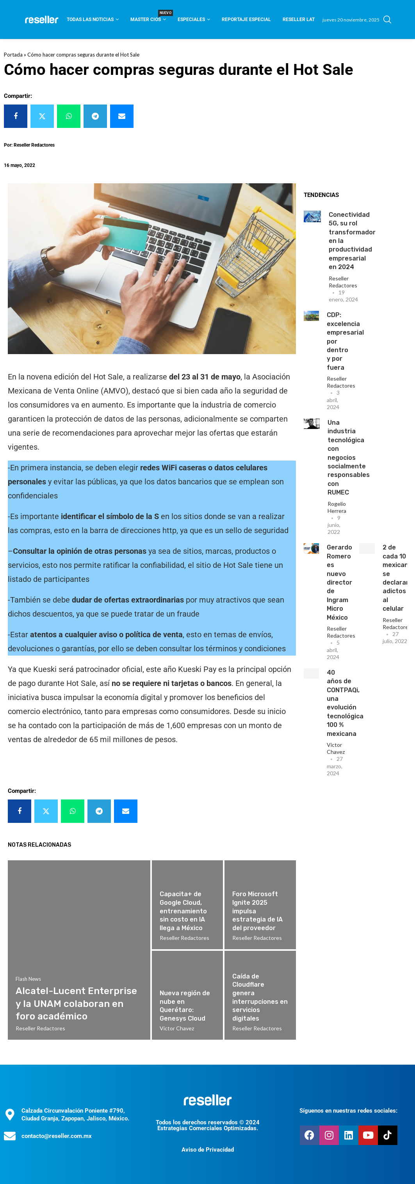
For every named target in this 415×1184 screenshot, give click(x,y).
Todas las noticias (90, 19)
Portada (13, 54)
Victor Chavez (336, 748)
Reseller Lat (299, 19)
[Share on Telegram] (95, 116)
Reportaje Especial (246, 19)
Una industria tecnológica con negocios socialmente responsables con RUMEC (349, 457)
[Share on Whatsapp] (68, 116)
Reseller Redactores (343, 282)
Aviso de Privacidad (208, 1149)
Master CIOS (148, 17)
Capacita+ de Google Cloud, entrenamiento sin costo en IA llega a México (183, 910)
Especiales (191, 19)
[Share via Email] (122, 116)
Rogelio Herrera (337, 507)
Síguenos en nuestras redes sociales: (348, 1110)
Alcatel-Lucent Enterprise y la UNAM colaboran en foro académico (76, 1003)
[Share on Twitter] (42, 116)
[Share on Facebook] (15, 116)
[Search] (387, 19)
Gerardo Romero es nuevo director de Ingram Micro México (339, 582)
